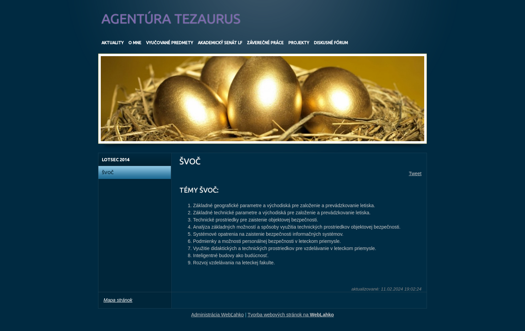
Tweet (415, 173)
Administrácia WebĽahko (217, 314)
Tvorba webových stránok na (291, 314)
